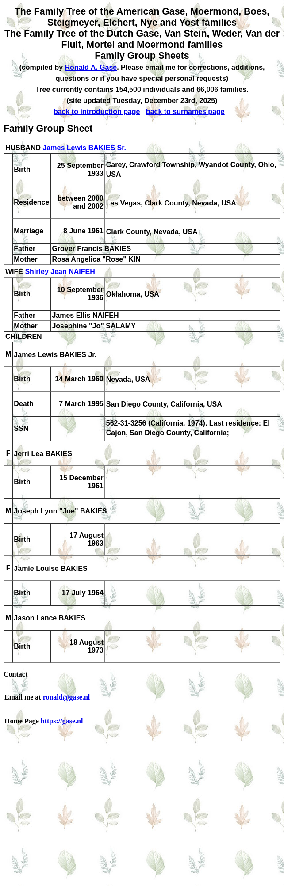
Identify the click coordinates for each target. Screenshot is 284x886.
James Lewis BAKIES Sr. (84, 148)
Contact (15, 674)
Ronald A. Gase (91, 67)
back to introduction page (97, 111)
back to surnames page (185, 111)
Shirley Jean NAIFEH (60, 272)
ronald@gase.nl (66, 697)
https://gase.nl (62, 721)
